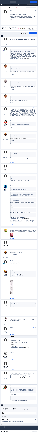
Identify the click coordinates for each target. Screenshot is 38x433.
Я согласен (34, 431)
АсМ (5, 389)
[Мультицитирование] (10, 45)
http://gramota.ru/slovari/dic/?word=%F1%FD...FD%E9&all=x (18, 138)
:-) (5, 51)
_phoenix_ (5, 189)
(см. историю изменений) (26, 58)
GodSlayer (5, 274)
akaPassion (5, 264)
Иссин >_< (5, 14)
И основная (12, 344)
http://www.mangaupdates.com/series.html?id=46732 (18, 377)
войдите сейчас (25, 409)
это (19, 262)
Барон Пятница (5, 42)
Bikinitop (5, 124)
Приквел (11, 342)
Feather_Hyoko (5, 356)
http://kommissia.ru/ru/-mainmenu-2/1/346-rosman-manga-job (19, 12)
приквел (15, 263)
